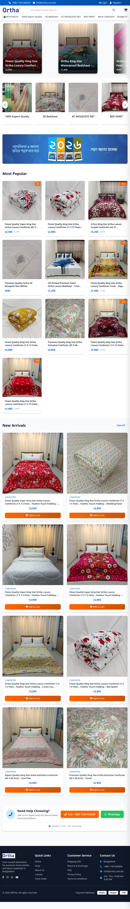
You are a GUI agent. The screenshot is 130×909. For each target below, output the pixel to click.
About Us (39, 877)
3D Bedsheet (51, 16)
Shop (37, 872)
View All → (122, 432)
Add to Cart (33, 522)
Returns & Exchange (78, 872)
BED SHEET (89, 16)
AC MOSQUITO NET (71, 16)
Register (115, 2)
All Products (11, 16)
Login (103, 2)
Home (38, 868)
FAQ (70, 877)
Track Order (41, 885)
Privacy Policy (74, 881)
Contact (39, 881)
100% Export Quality (31, 16)
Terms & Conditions (77, 885)
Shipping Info (74, 868)
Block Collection (106, 16)
